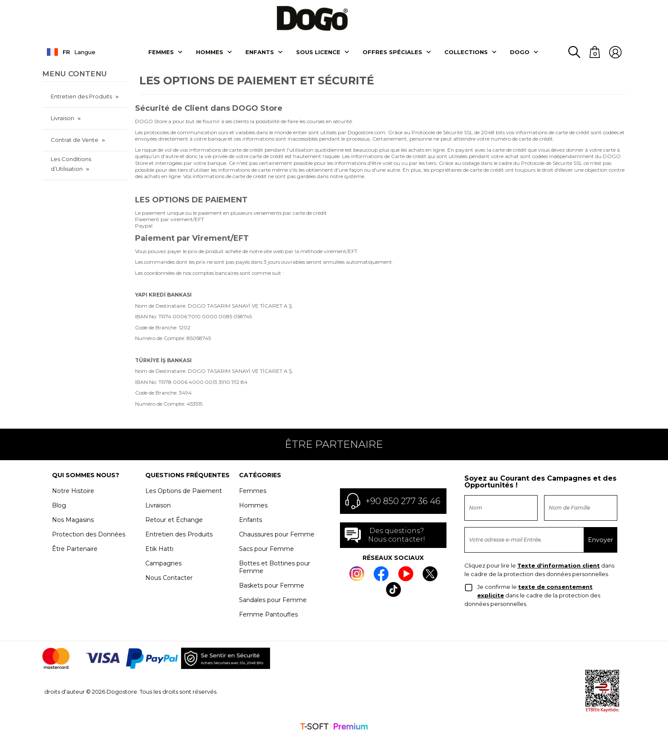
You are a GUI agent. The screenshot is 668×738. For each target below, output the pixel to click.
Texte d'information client (558, 565)
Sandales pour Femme (273, 600)
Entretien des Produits (81, 96)
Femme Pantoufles (268, 614)
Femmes (161, 52)
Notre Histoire (73, 491)
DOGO (520, 52)
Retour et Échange (174, 520)
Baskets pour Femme (271, 585)
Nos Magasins (73, 520)
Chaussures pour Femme (276, 534)
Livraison (62, 118)
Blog (59, 505)
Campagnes (163, 563)
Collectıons (466, 52)
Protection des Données (88, 534)
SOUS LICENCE (318, 52)
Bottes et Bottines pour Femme (274, 567)
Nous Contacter (169, 578)
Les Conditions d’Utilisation (71, 164)
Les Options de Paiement (183, 491)
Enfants (259, 52)
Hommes (209, 52)
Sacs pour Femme (266, 549)
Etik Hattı (159, 549)
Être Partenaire (75, 549)
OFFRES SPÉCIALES (392, 52)
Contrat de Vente (74, 140)
